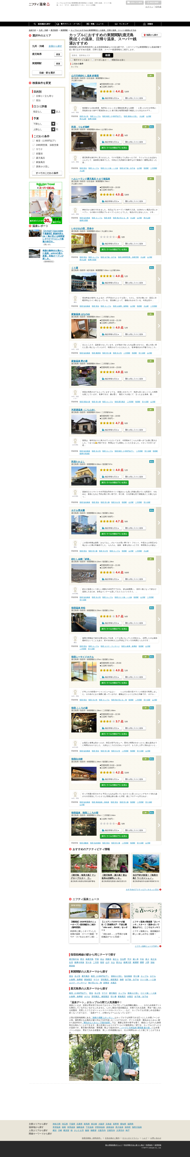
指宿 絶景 (107, 218)
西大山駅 (83, 119)
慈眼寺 (108, 959)
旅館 (122, 979)
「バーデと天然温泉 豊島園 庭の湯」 (135, 1028)
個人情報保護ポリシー (113, 1145)
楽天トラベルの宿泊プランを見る (114, 148)
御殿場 (93, 1130)
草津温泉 (57, 1127)
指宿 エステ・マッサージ (110, 646)
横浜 (55, 1130)
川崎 (60, 1130)
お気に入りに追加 (135, 98)
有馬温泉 (71, 1127)
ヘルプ (144, 1138)
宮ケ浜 (88, 962)
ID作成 (158, 7)
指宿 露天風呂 (120, 402)
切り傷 (136, 976)
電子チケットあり (81, 60)
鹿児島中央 (74, 959)
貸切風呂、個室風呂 (109, 979)
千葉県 (72, 1124)
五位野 (123, 959)
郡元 (82, 959)
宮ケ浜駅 (142, 353)
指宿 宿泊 (83, 168)
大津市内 (120, 1130)
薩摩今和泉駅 (85, 454)
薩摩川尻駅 (92, 119)
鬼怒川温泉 (137, 1127)
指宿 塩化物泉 (85, 218)
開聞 (142, 962)
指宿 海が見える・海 (120, 218)
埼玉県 (65, 1124)
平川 (129, 959)
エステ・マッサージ (78, 983)
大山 (113, 962)
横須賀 (66, 1130)
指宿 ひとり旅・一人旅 (109, 168)
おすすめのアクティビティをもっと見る (142, 889)
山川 (107, 962)
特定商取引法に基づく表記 (134, 1145)
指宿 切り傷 (106, 353)
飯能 (87, 1130)
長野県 (116, 1124)
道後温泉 (110, 1127)
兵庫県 (79, 1124)
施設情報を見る (111, 98)
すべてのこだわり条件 (47, 173)
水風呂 (113, 983)
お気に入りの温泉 (135, 3)
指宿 (102, 962)
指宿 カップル (95, 116)
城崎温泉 (80, 1127)
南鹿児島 (89, 959)
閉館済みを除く (119, 60)
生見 (71, 962)
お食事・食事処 (76, 979)
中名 (142, 959)
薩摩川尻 (127, 962)
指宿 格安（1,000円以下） (112, 116)
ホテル (153, 976)
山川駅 (148, 116)
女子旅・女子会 (132, 979)
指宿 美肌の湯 (85, 402)
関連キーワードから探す (40, 1134)
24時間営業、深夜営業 (47, 145)
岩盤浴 (106, 983)
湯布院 (128, 1127)
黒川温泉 (119, 1127)
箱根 (64, 1127)
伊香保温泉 (100, 1127)
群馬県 (87, 1124)
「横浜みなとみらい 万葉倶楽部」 (97, 1022)
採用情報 (158, 1145)
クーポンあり (100, 60)
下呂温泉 (90, 1127)
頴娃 (153, 962)
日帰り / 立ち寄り (45, 96)
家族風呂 (88, 979)
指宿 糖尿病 (96, 353)
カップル (145, 976)
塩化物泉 (128, 976)
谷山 (102, 959)
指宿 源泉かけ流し (131, 116)
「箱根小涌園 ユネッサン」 (103, 1017)
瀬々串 (136, 959)
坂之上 (116, 959)
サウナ (96, 979)
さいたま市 (79, 1130)
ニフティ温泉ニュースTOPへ (147, 946)
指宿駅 (146, 168)
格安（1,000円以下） (100, 976)
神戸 (127, 1130)
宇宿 (97, 959)
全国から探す (55, 46)
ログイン (149, 7)
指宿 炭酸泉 (84, 843)
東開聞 (136, 962)
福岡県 (130, 1124)
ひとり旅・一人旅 (148, 979)
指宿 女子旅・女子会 (127, 168)
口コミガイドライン (130, 1138)
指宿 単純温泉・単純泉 (100, 802)
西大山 (119, 962)
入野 (147, 962)
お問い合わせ (155, 1138)
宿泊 (71, 976)
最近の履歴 (153, 3)
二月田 (96, 962)
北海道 (109, 1124)
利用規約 (149, 1145)
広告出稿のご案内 (112, 1138)
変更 (58, 54)
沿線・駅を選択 (47, 72)
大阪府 (101, 1124)
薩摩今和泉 (79, 962)
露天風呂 (86, 976)
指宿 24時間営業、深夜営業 (128, 257)
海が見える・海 (95, 983)
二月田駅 (153, 168)
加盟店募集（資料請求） (92, 1138)
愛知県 (123, 1124)
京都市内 (111, 1130)
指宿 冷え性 (84, 116)
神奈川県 (57, 1124)
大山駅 (141, 116)
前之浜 (154, 959)
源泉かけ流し (117, 976)
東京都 (94, 1124)
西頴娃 (72, 966)
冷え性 (77, 976)
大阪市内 (102, 1130)
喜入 (147, 959)
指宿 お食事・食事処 (120, 306)
